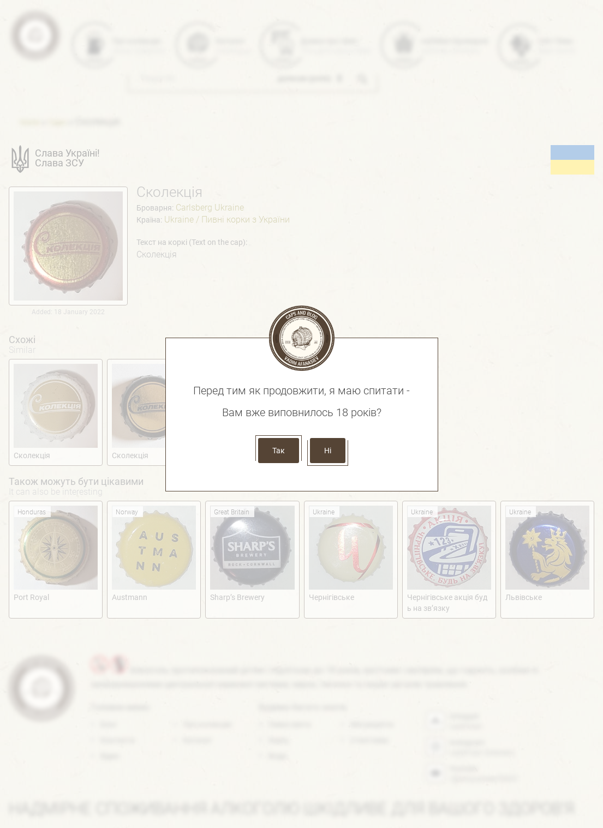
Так (278, 450)
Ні (327, 450)
